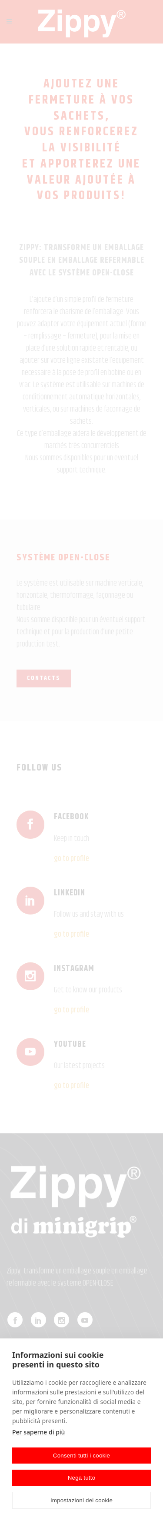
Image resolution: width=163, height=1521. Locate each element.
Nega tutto (82, 1477)
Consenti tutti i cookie (81, 1455)
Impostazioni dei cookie (81, 1500)
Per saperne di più (38, 1432)
